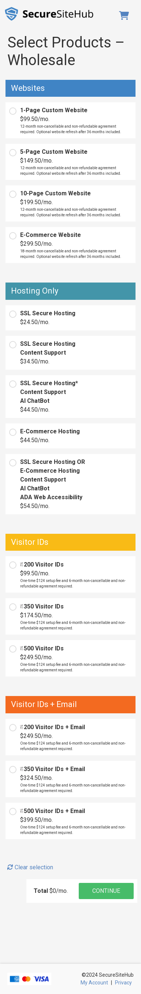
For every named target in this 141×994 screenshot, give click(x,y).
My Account (94, 983)
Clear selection (30, 867)
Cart (125, 15)
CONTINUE (106, 890)
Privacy (123, 983)
